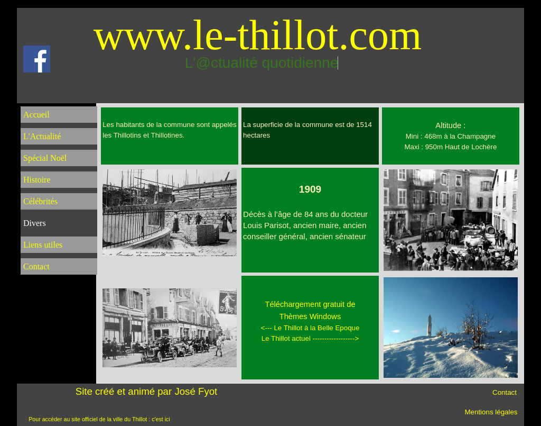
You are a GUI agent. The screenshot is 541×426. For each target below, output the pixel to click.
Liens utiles (42, 244)
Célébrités (40, 201)
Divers (34, 223)
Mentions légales (490, 412)
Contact (36, 266)
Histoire (37, 179)
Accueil (36, 114)
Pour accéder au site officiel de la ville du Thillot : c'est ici (99, 419)
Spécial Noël (45, 157)
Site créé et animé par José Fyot (147, 391)
